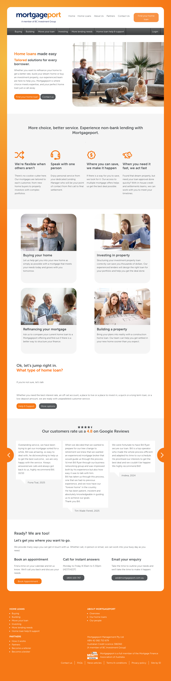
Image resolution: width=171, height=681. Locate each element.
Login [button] (155, 31)
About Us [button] (99, 15)
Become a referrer (21, 648)
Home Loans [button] (85, 15)
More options (48, 406)
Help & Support (26, 406)
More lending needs (82, 31)
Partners (16, 644)
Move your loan (46, 31)
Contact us (48, 96)
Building (30, 31)
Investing (63, 31)
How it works (19, 641)
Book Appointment (28, 581)
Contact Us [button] (124, 15)
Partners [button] (111, 15)
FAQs (80, 662)
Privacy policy (139, 662)
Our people (96, 620)
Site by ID (156, 662)
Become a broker (21, 651)
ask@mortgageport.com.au (129, 577)
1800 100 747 (74, 577)
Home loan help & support (110, 31)
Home (71, 15)
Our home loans (98, 616)
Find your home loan (146, 17)
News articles (94, 662)
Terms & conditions (116, 662)
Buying (18, 31)
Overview (95, 613)
